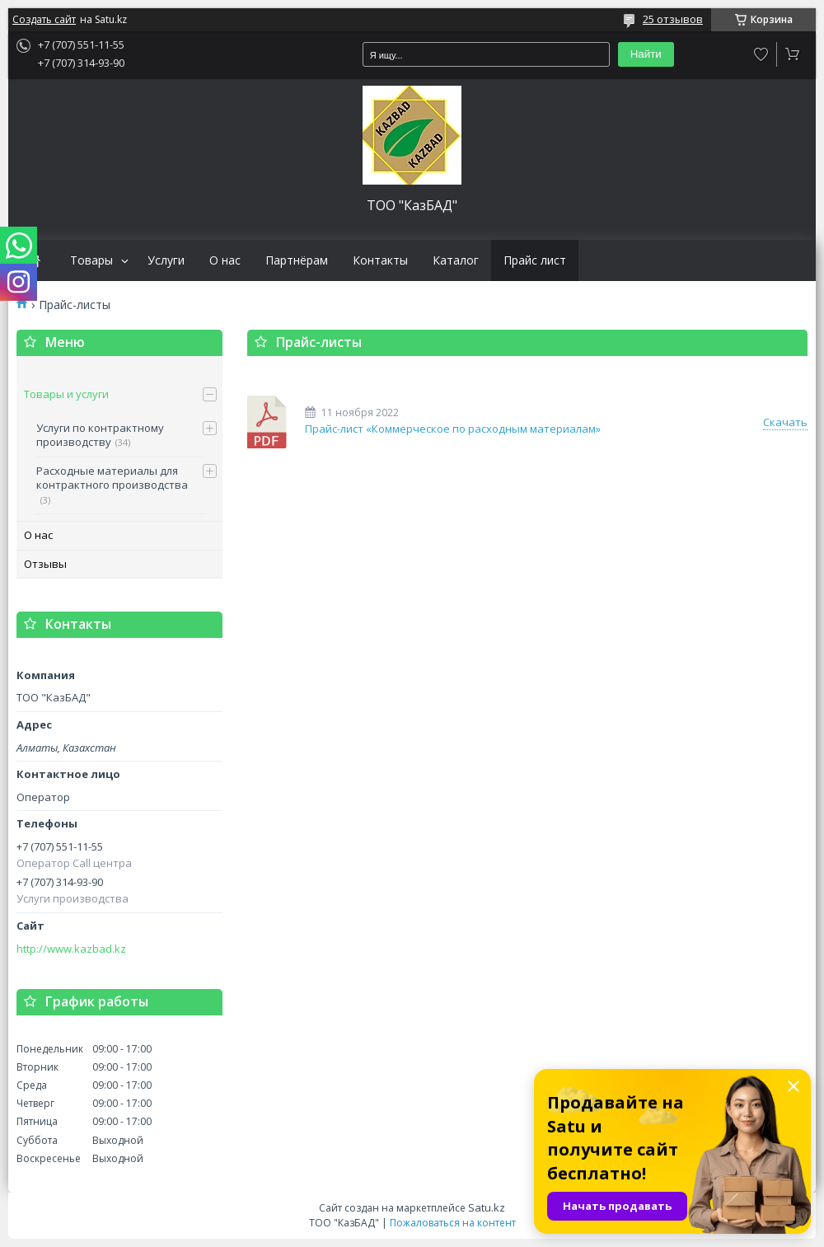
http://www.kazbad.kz (71, 949)
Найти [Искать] (646, 54)
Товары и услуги (66, 394)
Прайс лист (534, 260)
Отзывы (45, 563)
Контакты (380, 260)
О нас (225, 260)
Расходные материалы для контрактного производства (112, 478)
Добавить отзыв (761, 54)
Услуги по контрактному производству (100, 435)
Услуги (166, 260)
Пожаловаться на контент (453, 1223)
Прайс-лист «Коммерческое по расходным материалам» (267, 422)
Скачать (785, 422)
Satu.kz (486, 1207)
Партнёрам (296, 260)
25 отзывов (673, 19)
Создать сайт (44, 20)
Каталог (456, 260)
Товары (91, 260)
